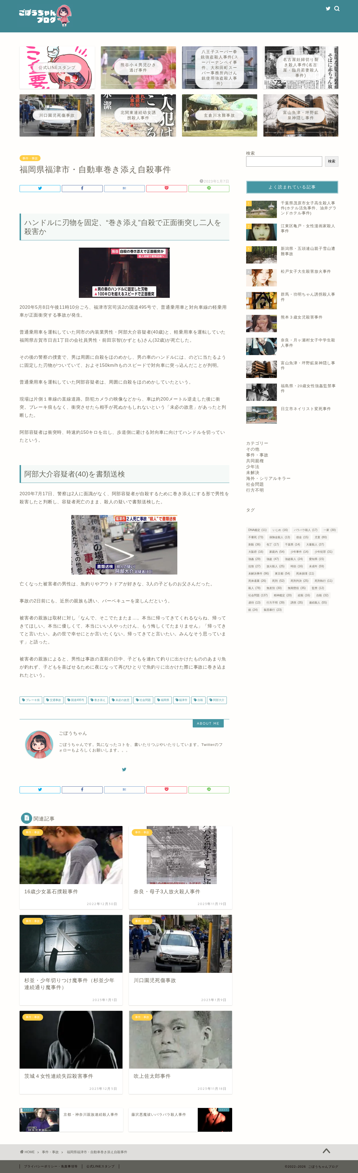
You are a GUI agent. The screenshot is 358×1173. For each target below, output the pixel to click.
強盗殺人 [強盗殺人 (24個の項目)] (294, 559)
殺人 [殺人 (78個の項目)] (254, 588)
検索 (250, 153)
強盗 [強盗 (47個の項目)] (273, 559)
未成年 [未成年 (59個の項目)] (316, 566)
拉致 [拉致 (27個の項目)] (254, 566)
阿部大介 (218, 700)
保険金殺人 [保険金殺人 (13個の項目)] (279, 537)
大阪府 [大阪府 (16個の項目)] (255, 551)
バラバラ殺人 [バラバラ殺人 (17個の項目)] (305, 530)
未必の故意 (122, 700)
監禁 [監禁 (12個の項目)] (318, 588)
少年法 (253, 466)
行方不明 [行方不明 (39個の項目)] (275, 602)
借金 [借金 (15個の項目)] (302, 537)
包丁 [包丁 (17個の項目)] (273, 544)
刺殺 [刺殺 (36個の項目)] (254, 544)
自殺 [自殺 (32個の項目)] (322, 595)
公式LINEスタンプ (100, 1166)
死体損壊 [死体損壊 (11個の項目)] (305, 573)
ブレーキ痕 (32, 700)
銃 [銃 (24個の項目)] (253, 609)
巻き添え (99, 700)
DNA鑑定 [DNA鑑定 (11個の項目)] (257, 530)
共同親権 (255, 460)
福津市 (183, 700)
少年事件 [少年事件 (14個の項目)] (299, 551)
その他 (253, 449)
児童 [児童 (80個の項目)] (321, 537)
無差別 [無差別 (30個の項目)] (274, 588)
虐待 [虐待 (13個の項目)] (254, 602)
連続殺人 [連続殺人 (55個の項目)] (318, 602)
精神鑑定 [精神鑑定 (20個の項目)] (282, 595)
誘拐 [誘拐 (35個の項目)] (297, 602)
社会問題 (145, 700)
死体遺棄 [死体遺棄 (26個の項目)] (257, 580)
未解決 (253, 472)
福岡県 (164, 700)
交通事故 (55, 700)
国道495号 (77, 700)
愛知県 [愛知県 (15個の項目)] (316, 559)
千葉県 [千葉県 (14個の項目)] (292, 544)
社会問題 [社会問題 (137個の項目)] (258, 595)
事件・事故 (30, 158)
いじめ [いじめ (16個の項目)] (280, 530)
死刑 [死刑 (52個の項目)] (278, 580)
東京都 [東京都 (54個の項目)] (282, 573)
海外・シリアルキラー (268, 478)
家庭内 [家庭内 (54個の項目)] (276, 551)
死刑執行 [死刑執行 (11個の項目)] (323, 580)
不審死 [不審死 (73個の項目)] (255, 537)
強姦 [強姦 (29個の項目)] (254, 559)
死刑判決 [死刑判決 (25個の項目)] (299, 580)
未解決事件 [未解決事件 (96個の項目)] (258, 573)
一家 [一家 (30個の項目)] (330, 530)
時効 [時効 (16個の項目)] (297, 566)
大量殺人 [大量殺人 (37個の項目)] (315, 544)
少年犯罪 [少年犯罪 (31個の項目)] (323, 551)
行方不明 (255, 490)
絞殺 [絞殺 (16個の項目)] (304, 595)
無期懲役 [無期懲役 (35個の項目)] (296, 588)
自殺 (200, 700)
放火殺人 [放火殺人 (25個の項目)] (275, 566)
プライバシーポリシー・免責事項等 (51, 1166)
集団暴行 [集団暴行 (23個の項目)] (272, 609)
